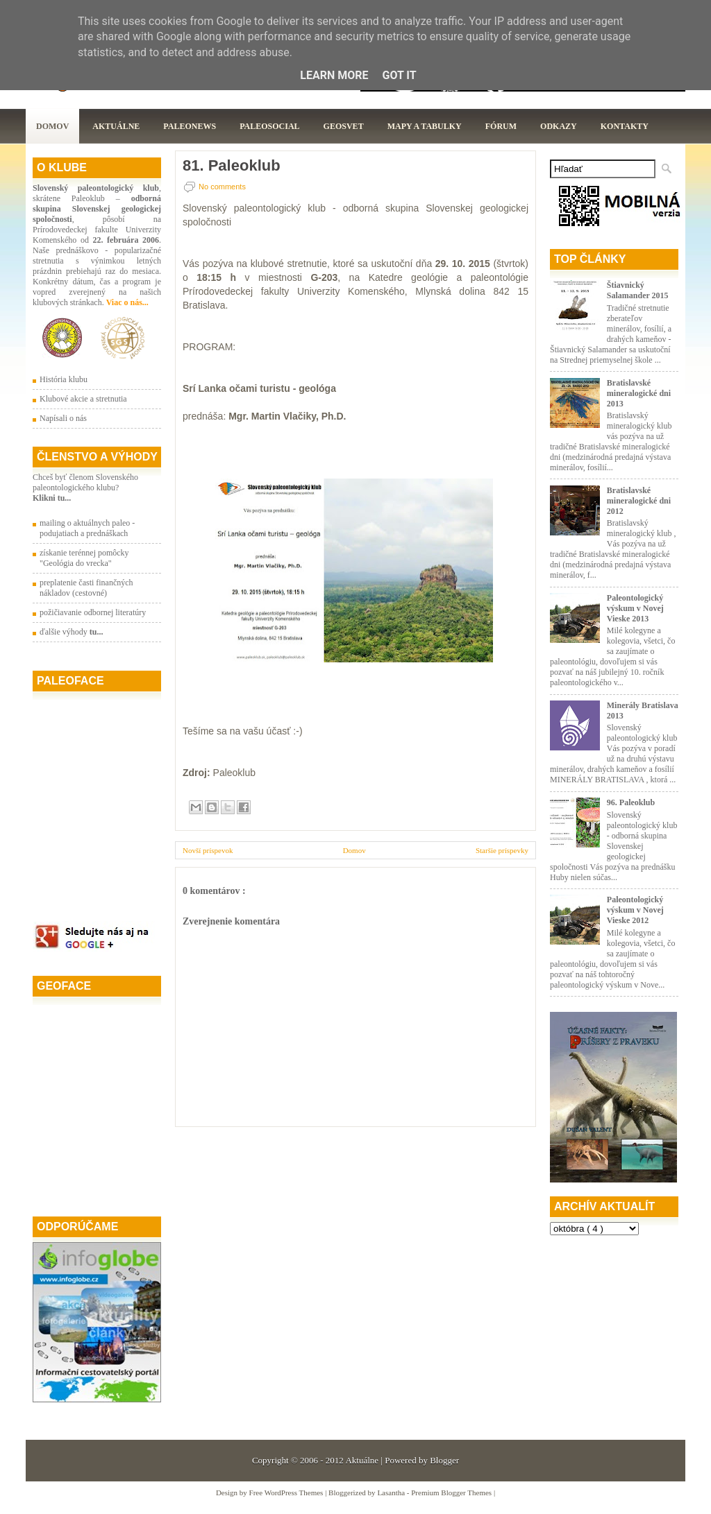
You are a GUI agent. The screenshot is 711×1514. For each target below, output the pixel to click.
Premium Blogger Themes (452, 1492)
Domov (52, 126)
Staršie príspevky (502, 850)
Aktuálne (116, 126)
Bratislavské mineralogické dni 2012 (639, 500)
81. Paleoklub (232, 165)
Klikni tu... (52, 498)
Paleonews (189, 126)
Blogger (444, 1460)
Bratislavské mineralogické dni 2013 (639, 393)
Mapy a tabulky (424, 126)
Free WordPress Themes (287, 1492)
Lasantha (391, 1492)
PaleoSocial (269, 126)
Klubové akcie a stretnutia (83, 399)
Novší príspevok (208, 850)
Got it (399, 75)
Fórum (501, 126)
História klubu (63, 379)
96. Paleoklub (631, 802)
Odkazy (558, 126)
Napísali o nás (63, 418)
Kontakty (625, 126)
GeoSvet (344, 126)
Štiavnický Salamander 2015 (638, 290)
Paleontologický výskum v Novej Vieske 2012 (635, 910)
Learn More (334, 75)
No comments (222, 186)
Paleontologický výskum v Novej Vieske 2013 (635, 608)
